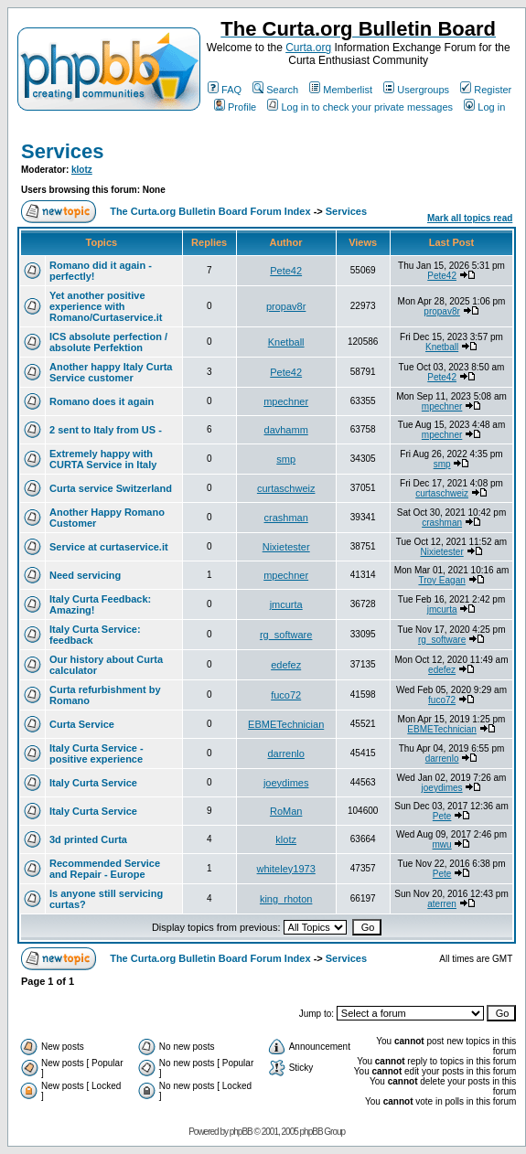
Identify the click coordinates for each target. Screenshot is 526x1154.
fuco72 (286, 694)
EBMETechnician (286, 724)
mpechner (285, 401)
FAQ (225, 89)
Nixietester (286, 546)
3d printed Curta (88, 839)
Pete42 (286, 270)
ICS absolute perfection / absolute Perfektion (108, 342)
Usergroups (416, 89)
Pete (442, 816)
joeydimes (286, 782)
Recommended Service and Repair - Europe (104, 869)
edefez (286, 664)
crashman (286, 517)
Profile (235, 107)
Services (62, 151)
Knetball (286, 342)
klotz (81, 170)
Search (275, 89)
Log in (484, 107)
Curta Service (81, 724)
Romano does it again (101, 401)
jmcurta (286, 604)
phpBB (241, 1132)
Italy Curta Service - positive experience (96, 753)
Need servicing (85, 575)
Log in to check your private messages (360, 107)
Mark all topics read (469, 218)
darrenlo (285, 753)
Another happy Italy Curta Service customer (110, 372)
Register (485, 89)
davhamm (286, 429)
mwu (442, 844)
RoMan (286, 811)
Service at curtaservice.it (108, 546)
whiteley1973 (286, 868)
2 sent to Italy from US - (105, 429)
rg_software (286, 634)
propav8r (286, 306)
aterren (441, 904)
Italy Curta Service (93, 782)
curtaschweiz (286, 488)
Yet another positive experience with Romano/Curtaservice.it (105, 306)
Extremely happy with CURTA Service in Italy (102, 459)
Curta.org (308, 47)
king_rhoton (286, 898)
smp (285, 459)
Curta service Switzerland (110, 488)
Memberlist (340, 89)
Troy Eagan (441, 580)
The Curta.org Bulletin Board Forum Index (210, 211)
